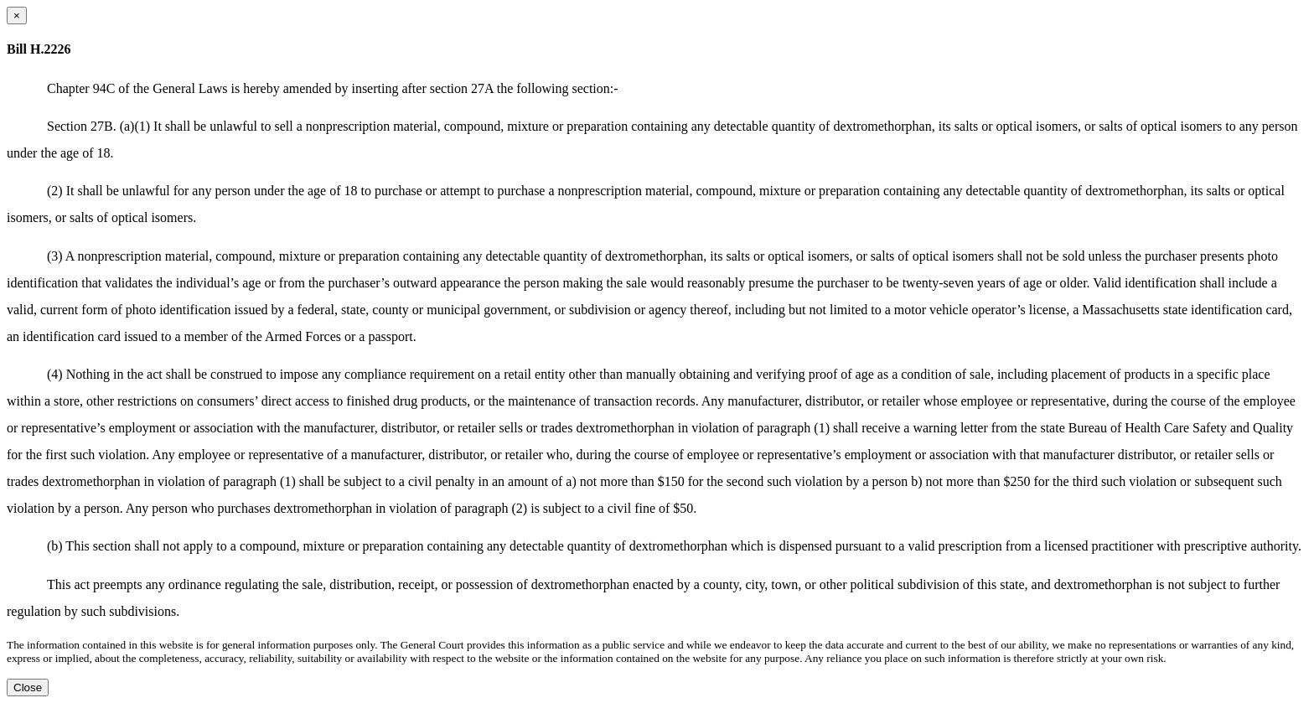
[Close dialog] (17, 15)
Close (27, 687)
